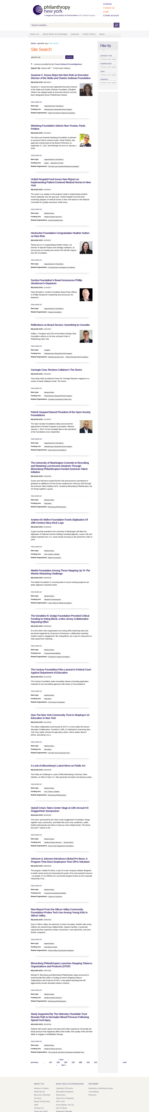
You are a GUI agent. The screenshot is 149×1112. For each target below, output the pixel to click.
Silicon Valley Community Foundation (61, 950)
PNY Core (60, 1101)
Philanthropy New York (56, 357)
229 (65, 1062)
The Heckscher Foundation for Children (61, 267)
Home (108, 4)
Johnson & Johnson (55, 896)
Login (106, 11)
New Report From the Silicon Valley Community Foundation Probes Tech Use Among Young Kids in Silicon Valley (59, 912)
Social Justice (68, 842)
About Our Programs (65, 1098)
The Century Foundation (56, 702)
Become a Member (42, 1095)
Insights (47, 350)
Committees (94, 1092)
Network (75, 34)
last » (63, 1065)
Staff (36, 1105)
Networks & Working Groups (101, 1088)
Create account (111, 15)
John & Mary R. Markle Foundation (60, 603)
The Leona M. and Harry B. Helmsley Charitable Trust (66, 1052)
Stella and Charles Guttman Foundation (61, 113)
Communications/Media (52, 653)
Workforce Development (52, 599)
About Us (34, 34)
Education (47, 503)
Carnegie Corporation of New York (59, 399)
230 (73, 1062)
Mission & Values (41, 1088)
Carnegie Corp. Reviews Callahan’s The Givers (56, 369)
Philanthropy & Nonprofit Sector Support (58, 109)
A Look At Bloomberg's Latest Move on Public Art (58, 765)
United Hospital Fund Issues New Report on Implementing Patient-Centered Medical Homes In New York (61, 182)
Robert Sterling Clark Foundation (77, 357)
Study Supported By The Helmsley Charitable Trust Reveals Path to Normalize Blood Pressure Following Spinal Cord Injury (60, 1017)
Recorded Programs (64, 1092)
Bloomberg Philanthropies (57, 507)
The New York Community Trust (58, 753)
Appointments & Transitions (53, 106)
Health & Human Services (53, 217)
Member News (49, 213)
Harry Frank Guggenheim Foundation (60, 846)
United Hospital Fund (55, 220)
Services (37, 1098)
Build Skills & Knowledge (55, 34)
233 (95, 1062)
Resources (60, 1095)
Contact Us (109, 8)
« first (60, 1060)
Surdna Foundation (54, 312)
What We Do (39, 1092)
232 (88, 1062)
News (102, 34)
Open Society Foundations (57, 450)
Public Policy (89, 34)
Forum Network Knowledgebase (68, 64)
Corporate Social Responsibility (55, 893)
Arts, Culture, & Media (51, 554)
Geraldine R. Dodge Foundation (58, 657)
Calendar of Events (64, 1088)
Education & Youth (57, 163)
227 (50, 1062)
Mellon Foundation (54, 558)
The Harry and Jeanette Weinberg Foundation (63, 166)
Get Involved (61, 1108)
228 (58, 1062)
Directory (92, 1095)
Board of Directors (42, 1101)
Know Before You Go (65, 1105)
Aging (46, 163)
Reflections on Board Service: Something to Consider (60, 324)
